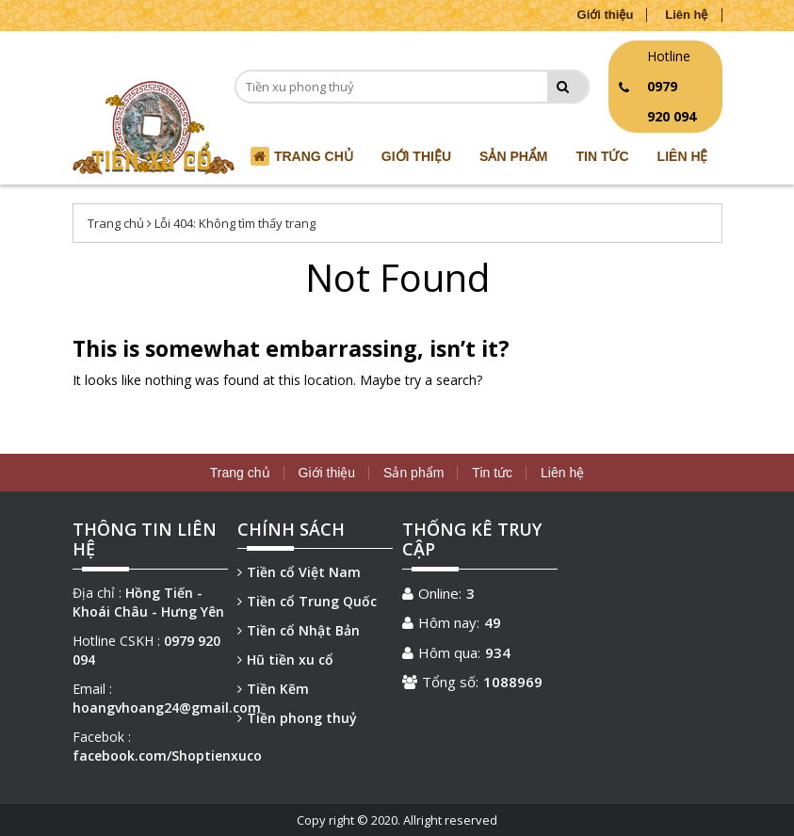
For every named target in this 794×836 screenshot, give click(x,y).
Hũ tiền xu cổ (285, 659)
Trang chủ (116, 223)
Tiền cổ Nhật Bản (298, 630)
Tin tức (602, 156)
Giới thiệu (605, 15)
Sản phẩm (513, 156)
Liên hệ (686, 15)
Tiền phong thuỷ (297, 718)
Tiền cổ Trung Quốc (307, 601)
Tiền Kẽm (273, 689)
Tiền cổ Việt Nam (299, 572)
